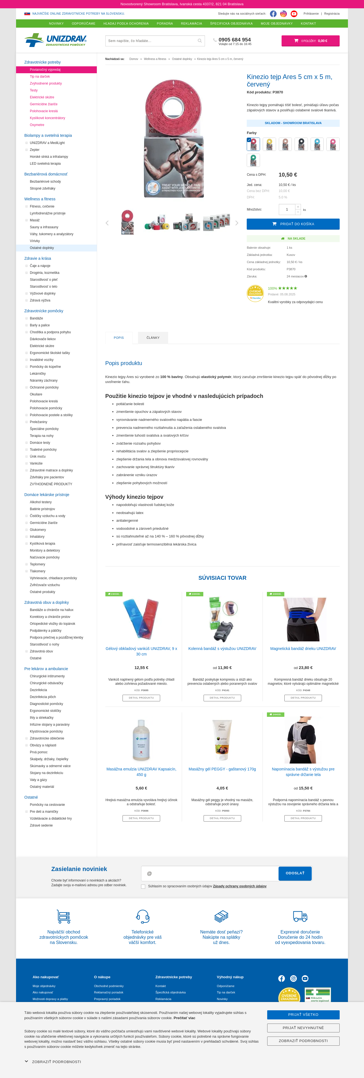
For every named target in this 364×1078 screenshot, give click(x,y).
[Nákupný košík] (311, 40)
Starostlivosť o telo (43, 286)
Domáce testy (40, 443)
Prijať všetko (303, 1015)
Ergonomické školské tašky (50, 353)
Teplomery (37, 564)
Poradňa (165, 23)
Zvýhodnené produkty (46, 83)
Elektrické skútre (42, 97)
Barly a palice (40, 325)
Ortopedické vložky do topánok (52, 624)
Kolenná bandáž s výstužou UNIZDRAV (222, 648)
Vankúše (36, 463)
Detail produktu (141, 697)
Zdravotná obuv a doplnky (46, 602)
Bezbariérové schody (45, 181)
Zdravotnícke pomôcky (43, 311)
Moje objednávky (44, 986)
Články (153, 337)
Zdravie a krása (37, 258)
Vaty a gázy (38, 780)
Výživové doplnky (43, 293)
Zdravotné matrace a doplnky (51, 470)
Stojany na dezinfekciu (46, 773)
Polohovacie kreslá (44, 111)
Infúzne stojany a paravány (49, 724)
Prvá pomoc (39, 752)
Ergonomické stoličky (45, 711)
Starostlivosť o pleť (44, 280)
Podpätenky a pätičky (45, 631)
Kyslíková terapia (42, 543)
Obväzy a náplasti (43, 745)
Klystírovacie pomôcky (46, 731)
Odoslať (295, 873)
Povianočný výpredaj (45, 70)
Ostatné (35, 658)
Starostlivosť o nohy (44, 644)
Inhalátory (37, 537)
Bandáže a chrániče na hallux (51, 610)
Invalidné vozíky (41, 360)
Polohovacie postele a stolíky (51, 415)
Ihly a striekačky (41, 718)
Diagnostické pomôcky (46, 704)
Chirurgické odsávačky (46, 683)
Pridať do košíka (293, 223)
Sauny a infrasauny (44, 227)
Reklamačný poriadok (108, 992)
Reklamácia (163, 999)
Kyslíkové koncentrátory (47, 118)
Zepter (35, 150)
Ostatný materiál (42, 787)
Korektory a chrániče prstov (50, 617)
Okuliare (36, 394)
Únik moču (38, 456)
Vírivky (35, 241)
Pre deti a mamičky (44, 812)
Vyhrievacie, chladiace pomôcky (53, 578)
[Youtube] (294, 13)
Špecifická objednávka (170, 992)
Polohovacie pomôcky (46, 408)
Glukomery (38, 530)
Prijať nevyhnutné (303, 1028)
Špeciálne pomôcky (44, 429)
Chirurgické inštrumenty (47, 676)
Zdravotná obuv (41, 651)
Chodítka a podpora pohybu (50, 332)
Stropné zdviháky (42, 188)
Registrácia (332, 13)
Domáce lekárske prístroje (46, 494)
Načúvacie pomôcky (44, 557)
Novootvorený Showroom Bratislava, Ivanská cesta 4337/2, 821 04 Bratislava (182, 4)
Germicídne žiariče (44, 104)
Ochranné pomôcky (44, 387)
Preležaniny (38, 422)
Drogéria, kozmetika (44, 273)
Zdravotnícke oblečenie (47, 738)
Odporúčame (226, 986)
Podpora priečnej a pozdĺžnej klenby (56, 637)
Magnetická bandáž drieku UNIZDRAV (303, 648)
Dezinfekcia (38, 690)
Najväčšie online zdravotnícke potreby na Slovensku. (78, 13)
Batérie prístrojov (42, 509)
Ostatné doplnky (42, 248)
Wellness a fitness (40, 199)
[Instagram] (283, 13)
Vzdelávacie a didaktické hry (51, 818)
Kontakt (160, 986)
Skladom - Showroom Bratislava (293, 123)
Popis (119, 337)
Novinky (222, 999)
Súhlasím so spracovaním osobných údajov (203, 886)
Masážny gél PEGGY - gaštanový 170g (222, 769)
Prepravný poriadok (107, 999)
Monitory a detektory (45, 550)
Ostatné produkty (42, 592)
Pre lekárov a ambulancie (46, 669)
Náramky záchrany (44, 380)
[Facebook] (273, 13)
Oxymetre (37, 125)
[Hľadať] (200, 41)
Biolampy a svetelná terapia (48, 135)
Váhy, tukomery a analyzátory (51, 234)
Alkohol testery (41, 502)
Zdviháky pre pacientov (47, 477)
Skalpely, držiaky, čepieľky (49, 759)
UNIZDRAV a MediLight (47, 143)
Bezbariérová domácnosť (45, 174)
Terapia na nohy (41, 436)
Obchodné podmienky (109, 986)
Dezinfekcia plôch (43, 697)
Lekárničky (38, 374)
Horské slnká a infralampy (49, 157)
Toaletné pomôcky (43, 450)
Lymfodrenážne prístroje (48, 213)
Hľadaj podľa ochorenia (126, 23)
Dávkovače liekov (43, 339)
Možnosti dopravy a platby (50, 999)
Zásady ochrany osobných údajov (239, 886)
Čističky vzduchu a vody (47, 516)
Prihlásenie (311, 13)
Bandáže (36, 318)
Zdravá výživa (40, 300)
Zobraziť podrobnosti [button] (53, 1061)
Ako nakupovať (43, 992)
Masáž (35, 220)
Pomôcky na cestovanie (47, 805)
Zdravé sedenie (41, 825)
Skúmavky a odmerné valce (50, 766)
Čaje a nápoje (40, 266)
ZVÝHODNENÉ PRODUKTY (51, 484)
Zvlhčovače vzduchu (45, 585)
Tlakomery (37, 571)
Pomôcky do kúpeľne (45, 367)
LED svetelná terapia (45, 164)
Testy (34, 90)
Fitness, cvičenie (42, 206)
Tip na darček (40, 76)
